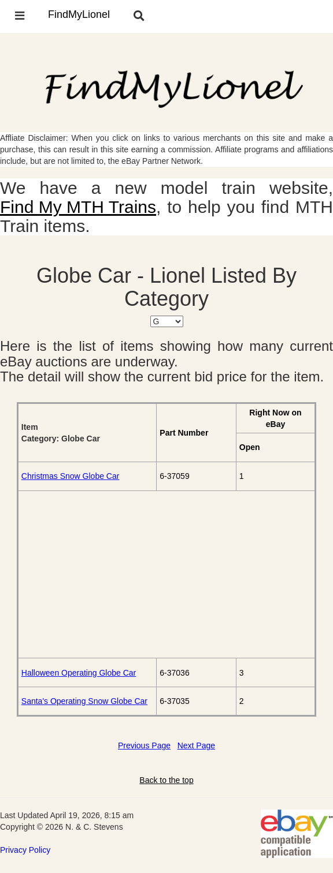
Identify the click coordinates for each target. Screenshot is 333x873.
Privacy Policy (25, 850)
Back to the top (166, 780)
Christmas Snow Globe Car (70, 476)
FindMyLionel (79, 14)
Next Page (196, 745)
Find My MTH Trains (78, 206)
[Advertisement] (166, 574)
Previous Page (144, 745)
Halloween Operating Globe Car (78, 672)
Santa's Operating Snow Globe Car (84, 701)
